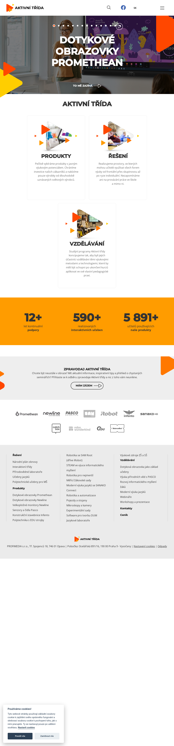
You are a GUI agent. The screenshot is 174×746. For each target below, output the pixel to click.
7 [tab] (82, 25)
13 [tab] (110, 25)
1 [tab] (54, 25)
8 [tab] (87, 25)
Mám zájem (84, 385)
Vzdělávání (127, 460)
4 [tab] (68, 25)
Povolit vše (20, 736)
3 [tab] (63, 25)
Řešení (17, 455)
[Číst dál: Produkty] (56, 157)
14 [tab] (115, 25)
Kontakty (126, 508)
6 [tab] (77, 25)
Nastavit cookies (26, 727)
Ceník (124, 515)
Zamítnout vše (47, 736)
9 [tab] (91, 25)
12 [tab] (106, 25)
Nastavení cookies (144, 546)
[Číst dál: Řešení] (118, 157)
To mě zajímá (82, 85)
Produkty (19, 488)
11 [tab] (101, 25)
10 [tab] (96, 25)
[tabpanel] (87, 55)
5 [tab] (73, 25)
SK (135, 7)
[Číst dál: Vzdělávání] (87, 245)
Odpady (162, 546)
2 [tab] (58, 25)
